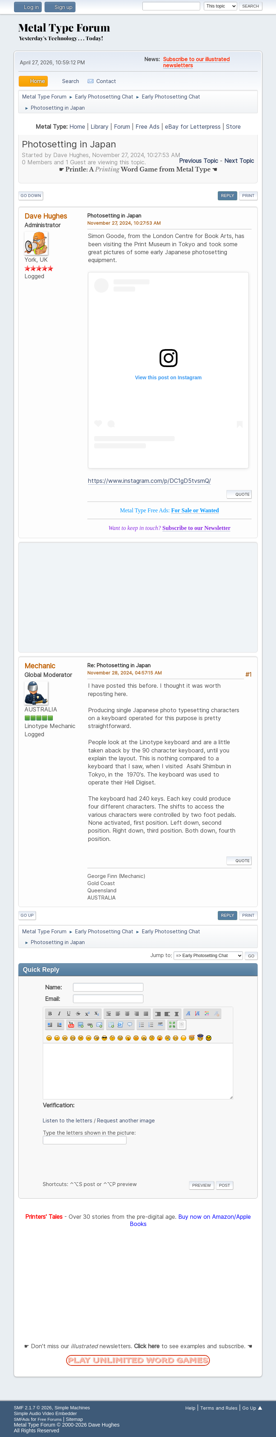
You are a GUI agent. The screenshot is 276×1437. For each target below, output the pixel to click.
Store (233, 126)
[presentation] (97, 1161)
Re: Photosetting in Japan (119, 665)
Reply (227, 195)
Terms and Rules (219, 1408)
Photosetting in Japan (114, 215)
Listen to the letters (67, 1120)
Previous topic (198, 160)
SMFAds (21, 1419)
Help (190, 1408)
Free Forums (50, 1419)
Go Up (27, 915)
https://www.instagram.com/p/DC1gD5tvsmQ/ (149, 480)
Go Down (30, 195)
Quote (239, 494)
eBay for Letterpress (193, 126)
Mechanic (39, 666)
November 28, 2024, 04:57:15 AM (124, 673)
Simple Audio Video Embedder (45, 1413)
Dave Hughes (45, 216)
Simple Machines (72, 1407)
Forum (122, 126)
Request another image (126, 1120)
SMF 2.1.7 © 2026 (32, 1407)
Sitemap (74, 1419)
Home (77, 126)
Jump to (160, 955)
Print (248, 195)
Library (100, 126)
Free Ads (147, 126)
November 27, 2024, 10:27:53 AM (124, 223)
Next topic (239, 160)
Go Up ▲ (252, 1408)
